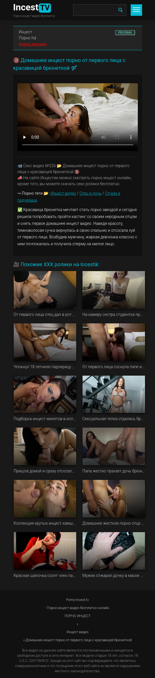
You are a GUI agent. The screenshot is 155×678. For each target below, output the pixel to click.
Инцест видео (63, 193)
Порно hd (27, 38)
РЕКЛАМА (125, 32)
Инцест (25, 32)
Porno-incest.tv (77, 600)
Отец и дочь (90, 193)
